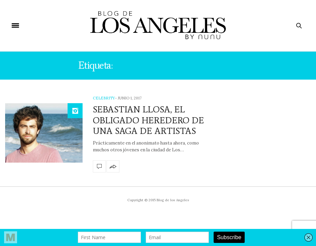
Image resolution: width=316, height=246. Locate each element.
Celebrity (104, 98)
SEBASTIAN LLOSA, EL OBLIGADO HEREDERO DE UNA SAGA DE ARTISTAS (148, 120)
